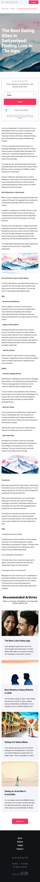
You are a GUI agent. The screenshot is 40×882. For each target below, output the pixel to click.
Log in (33, 2)
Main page (5, 9)
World (13, 9)
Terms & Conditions (21, 116)
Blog (20, 838)
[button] (20, 110)
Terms (20, 845)
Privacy (20, 849)
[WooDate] (11, 2)
